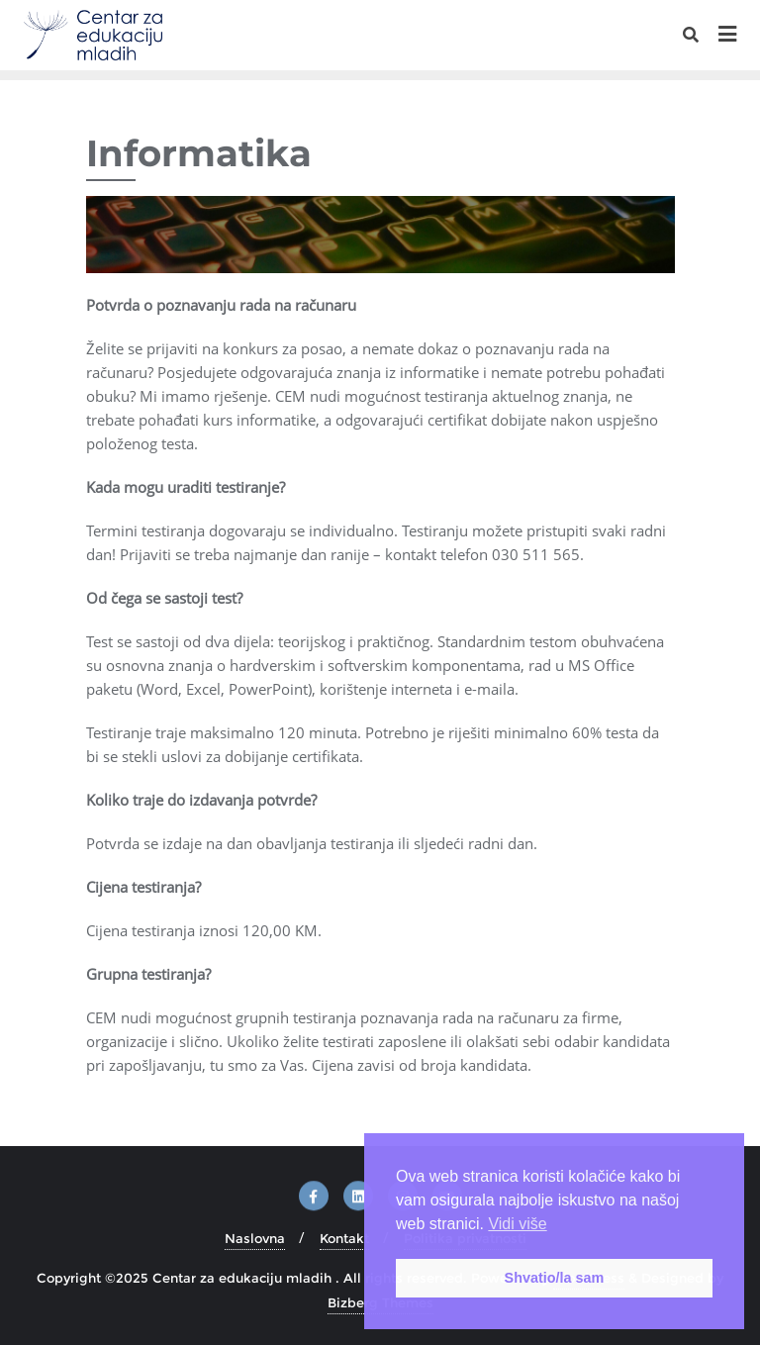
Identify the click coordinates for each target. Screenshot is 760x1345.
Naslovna (255, 1238)
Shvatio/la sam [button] (555, 1278)
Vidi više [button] (517, 1223)
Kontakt (344, 1238)
